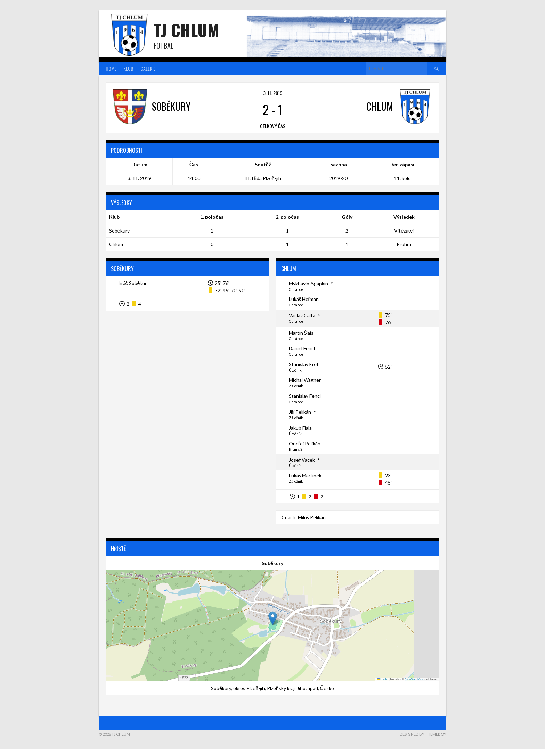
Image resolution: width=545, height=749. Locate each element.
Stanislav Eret (304, 364)
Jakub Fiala (300, 428)
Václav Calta (302, 315)
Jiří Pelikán (300, 412)
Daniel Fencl (302, 348)
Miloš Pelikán (312, 517)
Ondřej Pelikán (305, 443)
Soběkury (119, 231)
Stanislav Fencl (305, 396)
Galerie (147, 68)
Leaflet (382, 679)
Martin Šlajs (301, 333)
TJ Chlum (186, 29)
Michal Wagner (305, 380)
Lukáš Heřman (304, 299)
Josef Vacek (302, 460)
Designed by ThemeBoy (423, 734)
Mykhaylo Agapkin (308, 283)
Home (111, 68)
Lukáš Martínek (305, 475)
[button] (272, 618)
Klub (128, 68)
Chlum (116, 244)
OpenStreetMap (414, 679)
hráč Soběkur (133, 283)
